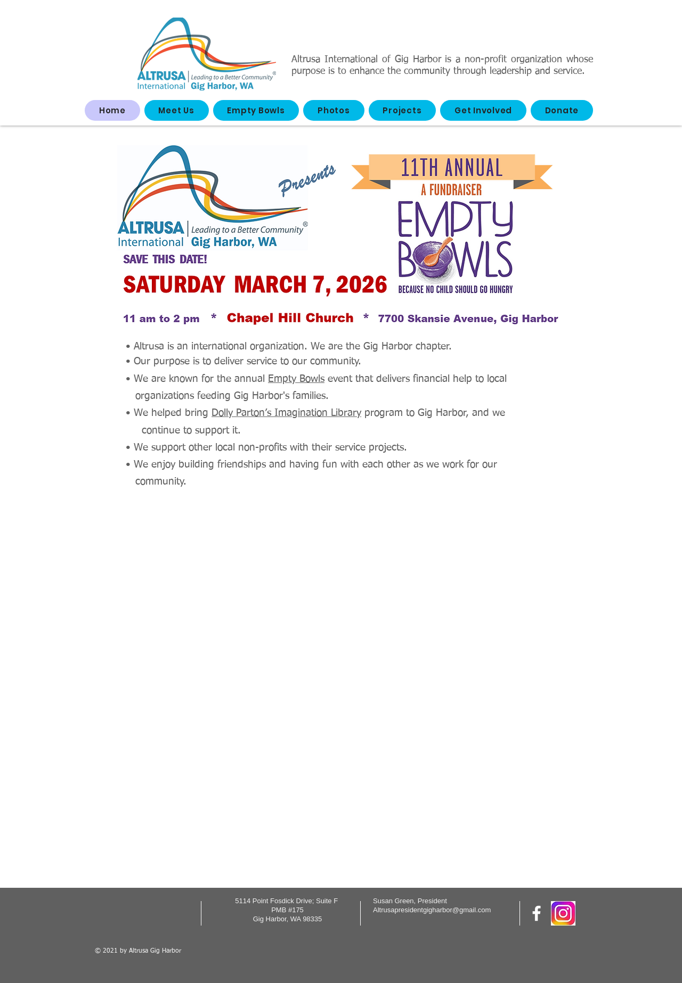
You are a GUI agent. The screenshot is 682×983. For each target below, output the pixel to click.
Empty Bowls (296, 379)
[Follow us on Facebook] (536, 913)
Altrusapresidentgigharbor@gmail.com (432, 910)
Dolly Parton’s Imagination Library (286, 413)
